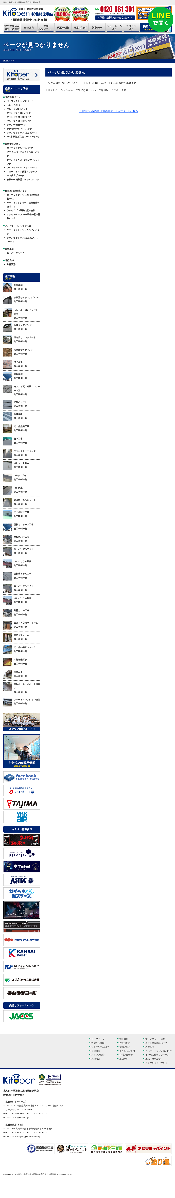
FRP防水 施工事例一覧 (15, 490)
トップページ (97, 1039)
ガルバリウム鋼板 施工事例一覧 (17, 563)
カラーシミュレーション (157, 1062)
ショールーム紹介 (114, 28)
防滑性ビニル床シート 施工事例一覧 (19, 502)
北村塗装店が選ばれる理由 (12, 28)
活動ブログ (80, 27)
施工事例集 (63, 27)
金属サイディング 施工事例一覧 (17, 327)
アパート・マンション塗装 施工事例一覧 (21, 702)
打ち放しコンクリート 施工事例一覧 (19, 339)
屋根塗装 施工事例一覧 (15, 376)
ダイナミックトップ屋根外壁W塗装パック (23, 197)
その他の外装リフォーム (157, 1054)
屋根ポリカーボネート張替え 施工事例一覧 (21, 687)
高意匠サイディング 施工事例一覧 (18, 352)
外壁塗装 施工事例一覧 (15, 287)
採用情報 (95, 1058)
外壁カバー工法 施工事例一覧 (16, 613)
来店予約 (123, 1058)
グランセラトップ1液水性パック (23, 132)
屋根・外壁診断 (153, 1058)
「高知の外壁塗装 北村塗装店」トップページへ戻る (108, 111)
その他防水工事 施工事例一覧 (16, 514)
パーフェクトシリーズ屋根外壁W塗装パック (23, 204)
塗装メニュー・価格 (155, 1039)
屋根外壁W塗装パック (156, 1043)
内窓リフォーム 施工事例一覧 (16, 637)
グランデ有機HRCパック (19, 117)
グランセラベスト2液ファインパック (23, 162)
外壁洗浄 (11, 264)
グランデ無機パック (16, 124)
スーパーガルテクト (16, 253)
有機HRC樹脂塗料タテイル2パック (23, 181)
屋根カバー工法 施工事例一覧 (16, 539)
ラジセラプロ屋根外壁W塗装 (21, 210)
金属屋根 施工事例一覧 (15, 416)
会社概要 (95, 1051)
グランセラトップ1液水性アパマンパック (23, 239)
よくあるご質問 (127, 1051)
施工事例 (123, 1039)
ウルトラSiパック (15, 105)
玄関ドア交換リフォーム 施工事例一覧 (20, 625)
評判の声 (97, 27)
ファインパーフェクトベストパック (23, 154)
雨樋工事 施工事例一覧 (15, 674)
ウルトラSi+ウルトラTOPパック (23, 167)
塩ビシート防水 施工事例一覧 (16, 465)
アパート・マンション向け (158, 1051)
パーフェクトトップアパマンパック (23, 232)
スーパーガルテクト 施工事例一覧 (18, 551)
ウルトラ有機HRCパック (19, 121)
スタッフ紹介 (131, 28)
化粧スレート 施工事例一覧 (15, 404)
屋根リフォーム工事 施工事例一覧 (18, 527)
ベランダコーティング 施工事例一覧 (19, 453)
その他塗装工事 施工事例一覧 (16, 428)
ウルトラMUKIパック (17, 109)
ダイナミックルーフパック (20, 148)
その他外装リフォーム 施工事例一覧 (19, 649)
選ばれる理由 (97, 1043)
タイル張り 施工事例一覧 (15, 364)
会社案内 (29, 27)
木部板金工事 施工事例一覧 (15, 662)
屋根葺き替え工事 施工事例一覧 (17, 576)
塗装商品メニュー (46, 28)
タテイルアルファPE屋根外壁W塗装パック (23, 216)
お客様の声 (124, 1043)
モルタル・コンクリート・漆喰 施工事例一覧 (21, 313)
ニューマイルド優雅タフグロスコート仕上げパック (23, 173)
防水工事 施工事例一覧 (15, 441)
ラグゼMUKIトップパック (19, 128)
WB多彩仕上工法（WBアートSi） (23, 136)
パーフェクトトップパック (20, 101)
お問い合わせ (126, 1054)
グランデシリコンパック (19, 113)
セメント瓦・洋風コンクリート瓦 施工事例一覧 (21, 390)
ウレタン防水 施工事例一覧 (15, 478)
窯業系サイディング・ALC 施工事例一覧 (21, 300)
